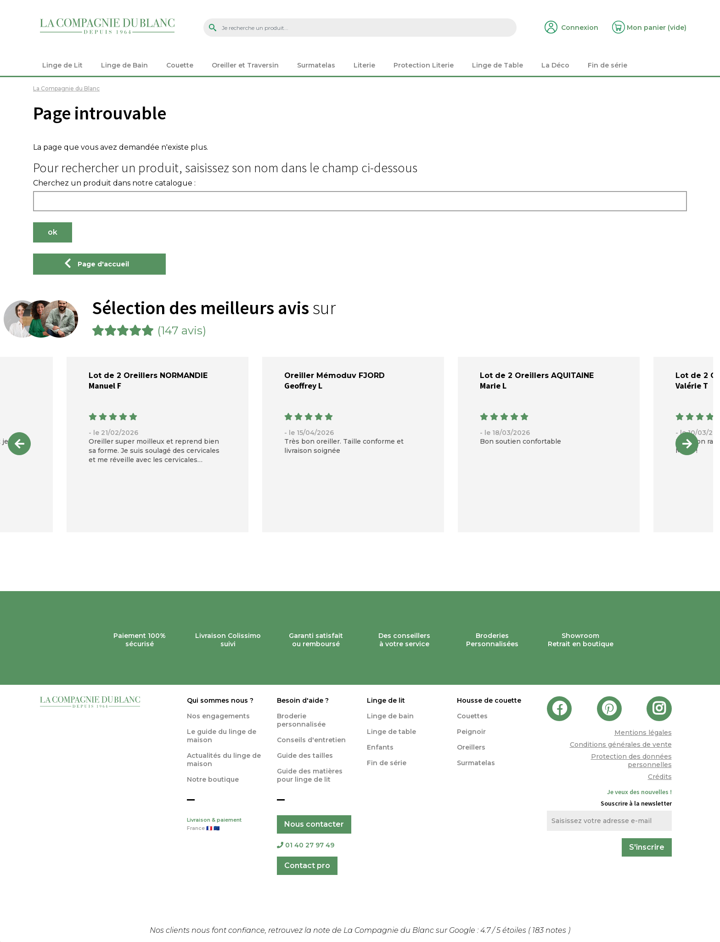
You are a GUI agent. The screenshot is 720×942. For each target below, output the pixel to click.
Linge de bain (390, 716)
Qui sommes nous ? (220, 700)
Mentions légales (643, 732)
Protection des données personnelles (631, 760)
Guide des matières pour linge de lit (310, 775)
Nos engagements (218, 716)
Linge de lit (386, 700)
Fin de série (386, 763)
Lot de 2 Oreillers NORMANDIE (148, 375)
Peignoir (471, 732)
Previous (19, 443)
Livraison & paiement (225, 825)
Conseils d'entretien (311, 740)
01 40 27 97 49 (305, 845)
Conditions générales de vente (621, 744)
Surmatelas (476, 763)
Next (686, 443)
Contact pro (307, 865)
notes (550, 930)
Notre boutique (213, 779)
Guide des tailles (305, 755)
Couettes (472, 716)
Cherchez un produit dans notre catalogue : (114, 183)
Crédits (660, 777)
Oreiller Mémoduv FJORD (334, 375)
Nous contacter (314, 824)
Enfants (380, 747)
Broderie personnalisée (301, 720)
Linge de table (391, 732)
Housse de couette (489, 700)
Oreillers (471, 747)
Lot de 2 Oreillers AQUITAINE (537, 375)
